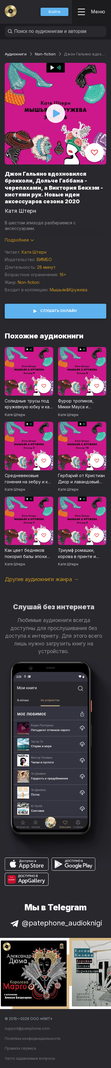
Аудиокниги (16, 54)
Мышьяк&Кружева (68, 289)
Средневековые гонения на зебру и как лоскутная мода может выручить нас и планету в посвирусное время (28, 479)
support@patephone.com (27, 1028)
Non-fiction (45, 54)
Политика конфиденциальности (32, 1038)
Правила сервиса (20, 1048)
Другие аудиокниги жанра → (42, 579)
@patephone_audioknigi (55, 923)
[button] (54, 12)
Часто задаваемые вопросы (30, 1058)
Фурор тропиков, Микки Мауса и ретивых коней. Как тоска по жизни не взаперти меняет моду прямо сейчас (82, 404)
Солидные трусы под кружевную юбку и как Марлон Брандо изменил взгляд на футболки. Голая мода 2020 (28, 404)
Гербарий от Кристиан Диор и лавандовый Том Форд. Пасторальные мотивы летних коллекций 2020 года (81, 479)
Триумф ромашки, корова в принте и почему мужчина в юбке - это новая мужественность (77, 553)
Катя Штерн (20, 211)
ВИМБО (44, 259)
